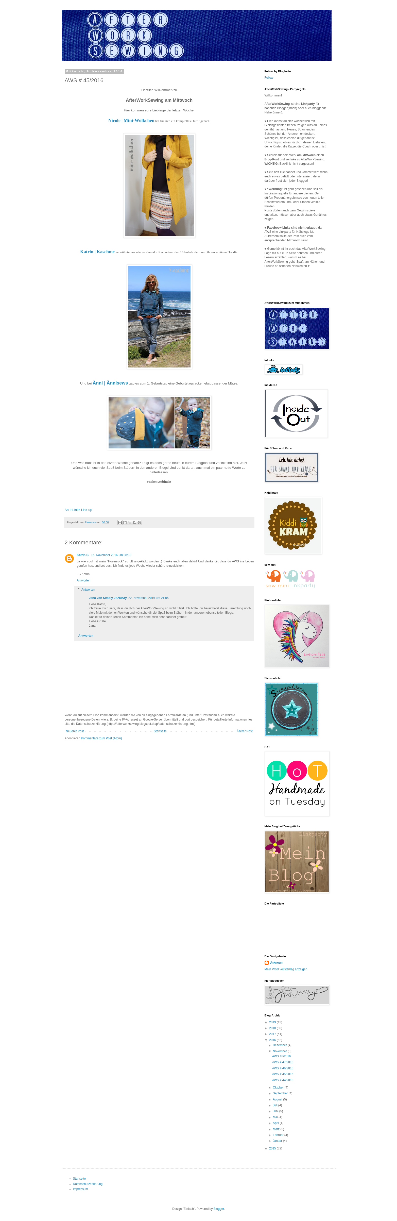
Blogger (219, 1209)
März (276, 1129)
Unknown (276, 962)
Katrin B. (83, 555)
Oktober (278, 1087)
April (276, 1123)
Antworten (84, 580)
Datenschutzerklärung (88, 1184)
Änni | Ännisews (110, 383)
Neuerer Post (75, 731)
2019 (273, 1022)
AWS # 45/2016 (282, 1074)
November (280, 1051)
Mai (276, 1117)
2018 (273, 1028)
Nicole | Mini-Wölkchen (131, 120)
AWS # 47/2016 (282, 1062)
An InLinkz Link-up (78, 510)
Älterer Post (245, 731)
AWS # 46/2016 (282, 1068)
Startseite (160, 731)
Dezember (280, 1045)
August (278, 1099)
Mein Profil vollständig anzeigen (286, 969)
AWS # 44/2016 (282, 1080)
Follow (269, 77)
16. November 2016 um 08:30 (111, 555)
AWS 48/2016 (281, 1056)
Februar (278, 1135)
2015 (273, 1148)
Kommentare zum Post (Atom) (101, 738)
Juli (275, 1105)
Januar (278, 1141)
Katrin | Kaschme (97, 251)
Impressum (80, 1189)
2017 (273, 1034)
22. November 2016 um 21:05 (148, 598)
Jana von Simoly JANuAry (108, 598)
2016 (273, 1040)
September (280, 1093)
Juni (276, 1111)
